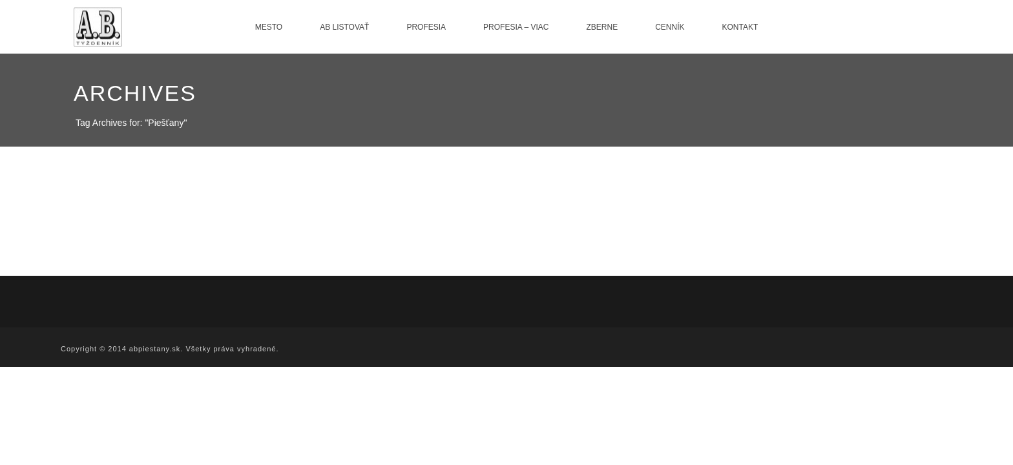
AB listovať (344, 27)
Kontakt (740, 27)
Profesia (426, 27)
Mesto (268, 27)
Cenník (669, 27)
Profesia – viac (515, 27)
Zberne (602, 27)
